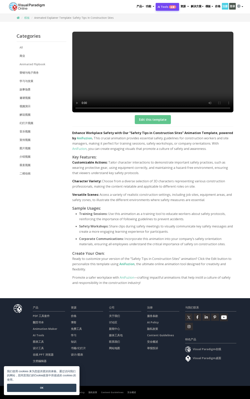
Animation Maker (45, 329)
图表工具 (38, 342)
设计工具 (38, 348)
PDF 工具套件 (41, 316)
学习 (73, 335)
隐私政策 (152, 329)
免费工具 (76, 329)
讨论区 (113, 322)
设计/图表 (77, 354)
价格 (217, 6)
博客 (73, 322)
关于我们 (114, 316)
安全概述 (152, 342)
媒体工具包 (116, 335)
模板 (27, 18)
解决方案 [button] (197, 6)
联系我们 (114, 342)
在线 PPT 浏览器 (43, 354)
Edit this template (153, 119)
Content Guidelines (160, 335)
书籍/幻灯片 (78, 348)
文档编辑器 (39, 361)
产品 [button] (140, 6)
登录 (232, 6)
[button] (150, 6)
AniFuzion (84, 138)
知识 (73, 342)
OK (41, 387)
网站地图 (114, 348)
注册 (225, 6)
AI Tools (167, 7)
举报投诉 (152, 348)
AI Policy (153, 322)
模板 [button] (209, 6)
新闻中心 (114, 329)
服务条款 (152, 316)
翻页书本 (38, 322)
